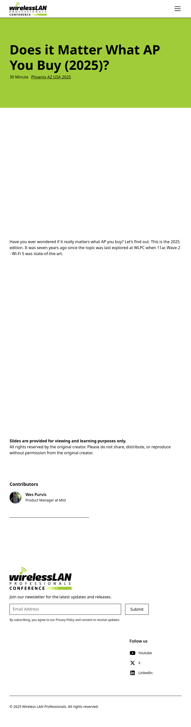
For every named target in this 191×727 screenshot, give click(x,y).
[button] (177, 9)
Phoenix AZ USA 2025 (51, 77)
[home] (28, 8)
